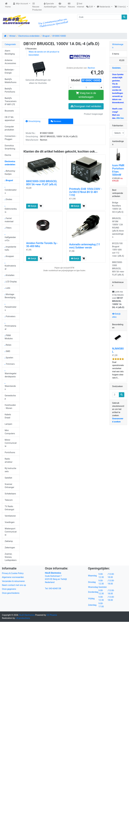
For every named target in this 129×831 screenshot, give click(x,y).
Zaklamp (9, 541)
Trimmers (10, 364)
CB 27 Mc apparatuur (10, 118)
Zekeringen (10, 547)
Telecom (9, 500)
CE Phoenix (51, 615)
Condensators (11, 190)
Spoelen (9, 357)
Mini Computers (10, 432)
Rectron (91, 68)
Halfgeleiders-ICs (10, 238)
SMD (7, 351)
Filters (8, 228)
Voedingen (10, 522)
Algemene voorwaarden (13, 577)
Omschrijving (33, 121)
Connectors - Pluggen (10, 137)
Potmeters (10, 316)
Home (8, 5)
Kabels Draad (8, 416)
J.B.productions (22, 618)
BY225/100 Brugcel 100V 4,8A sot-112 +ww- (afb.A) (118, 249)
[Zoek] (99, 17)
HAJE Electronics (27, 615)
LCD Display (11, 281)
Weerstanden (10, 386)
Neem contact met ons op (14, 585)
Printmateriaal (10, 326)
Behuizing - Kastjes (10, 172)
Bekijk (32, 206)
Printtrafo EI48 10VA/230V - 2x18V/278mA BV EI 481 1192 (85, 192)
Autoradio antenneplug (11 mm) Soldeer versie (84, 246)
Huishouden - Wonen (10, 406)
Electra (8, 155)
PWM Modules (9, 337)
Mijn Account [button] (21, 3)
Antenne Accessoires (10, 62)
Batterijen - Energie (10, 71)
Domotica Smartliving (10, 147)
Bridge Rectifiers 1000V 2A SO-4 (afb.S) (117, 207)
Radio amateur (8, 460)
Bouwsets (9, 111)
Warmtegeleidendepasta (10, 374)
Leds (7, 288)
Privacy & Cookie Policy (13, 573)
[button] (90, 6)
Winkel (12, 36)
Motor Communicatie (11, 443)
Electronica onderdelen (29, 36)
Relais (8, 345)
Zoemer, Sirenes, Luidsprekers (11, 557)
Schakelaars (10, 493)
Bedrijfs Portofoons (10, 90)
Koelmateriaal (10, 266)
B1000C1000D (59, 36)
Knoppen (9, 256)
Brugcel (46, 36)
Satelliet (8, 478)
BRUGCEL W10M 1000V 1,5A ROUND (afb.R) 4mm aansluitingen (118, 227)
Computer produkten (9, 128)
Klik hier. (120, 118)
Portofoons (10, 452)
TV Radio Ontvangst (9, 508)
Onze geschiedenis (10, 593)
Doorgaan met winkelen (86, 106)
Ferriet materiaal (9, 220)
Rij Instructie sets (10, 470)
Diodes (8, 199)
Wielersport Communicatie (11, 531)
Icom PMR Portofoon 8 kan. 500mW (118, 170)
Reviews (56, 121)
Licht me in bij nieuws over (118, 300)
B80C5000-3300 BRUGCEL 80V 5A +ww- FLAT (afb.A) (41, 183)
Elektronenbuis (11, 209)
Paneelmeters (10, 307)
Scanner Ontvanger (9, 486)
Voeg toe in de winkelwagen (86, 94)
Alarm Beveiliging (10, 52)
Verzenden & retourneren (13, 581)
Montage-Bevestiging (10, 296)
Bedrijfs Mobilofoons (10, 81)
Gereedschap (10, 397)
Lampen (8, 424)
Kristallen (9, 275)
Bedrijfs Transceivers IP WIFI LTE (10, 101)
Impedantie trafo (10, 248)
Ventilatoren (10, 516)
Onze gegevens (9, 589)
